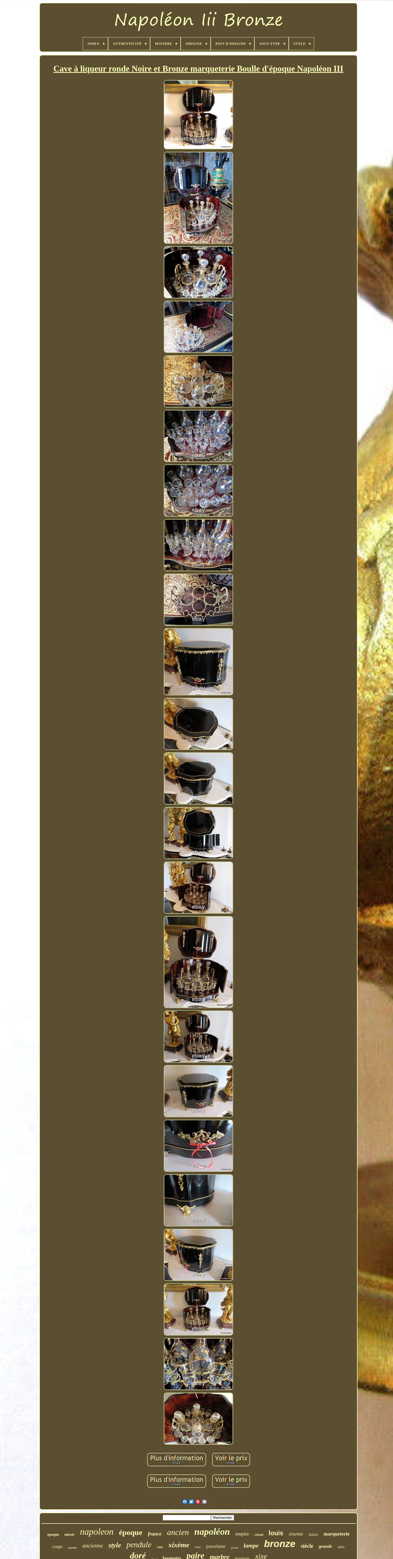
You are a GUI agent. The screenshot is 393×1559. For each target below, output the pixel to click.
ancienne (92, 1545)
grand (234, 1547)
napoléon (212, 1532)
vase (160, 1547)
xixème (178, 1545)
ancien (178, 1532)
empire (242, 1534)
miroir (69, 1535)
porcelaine (216, 1546)
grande (325, 1546)
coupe (57, 1546)
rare (198, 1547)
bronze (280, 1543)
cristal (258, 1535)
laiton (313, 1534)
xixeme (296, 1534)
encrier (72, 1547)
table (341, 1547)
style (114, 1545)
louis (276, 1533)
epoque (53, 1535)
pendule (138, 1544)
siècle (307, 1546)
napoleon (97, 1532)
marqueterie (337, 1534)
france (155, 1534)
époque (130, 1532)
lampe (251, 1545)
